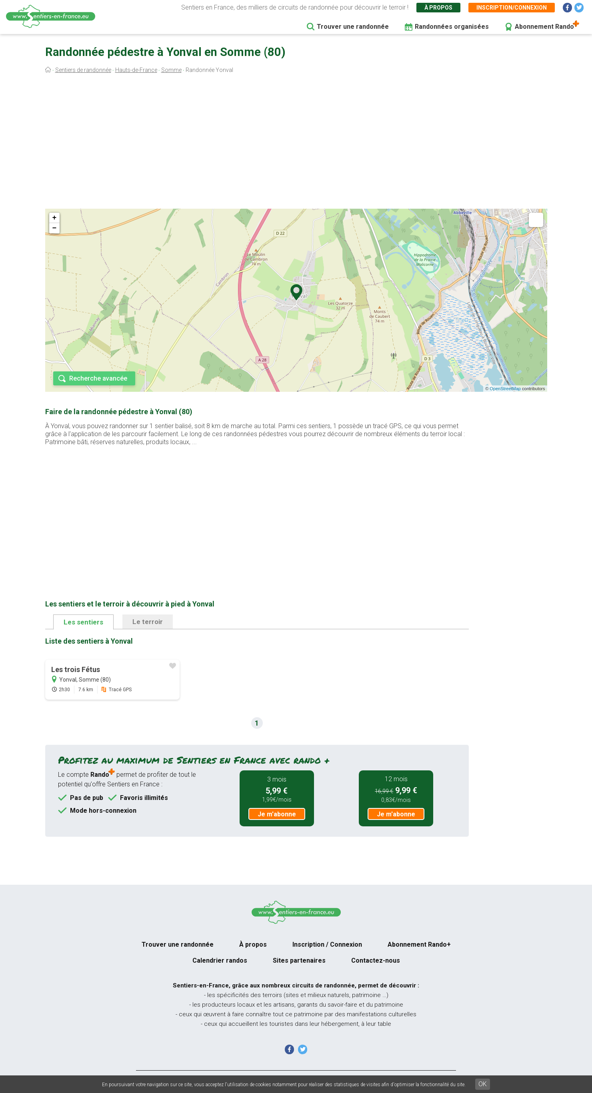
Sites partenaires (299, 960)
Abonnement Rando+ (419, 944)
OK (482, 1084)
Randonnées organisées (452, 26)
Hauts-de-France (136, 70)
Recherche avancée (98, 378)
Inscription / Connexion (327, 944)
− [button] (54, 228)
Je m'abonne (277, 814)
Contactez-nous (375, 960)
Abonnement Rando (544, 26)
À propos (438, 7)
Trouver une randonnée (353, 26)
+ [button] (54, 218)
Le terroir (147, 622)
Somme (171, 70)
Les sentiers (83, 622)
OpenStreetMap (505, 388)
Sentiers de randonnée (83, 70)
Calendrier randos (219, 960)
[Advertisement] (296, 143)
